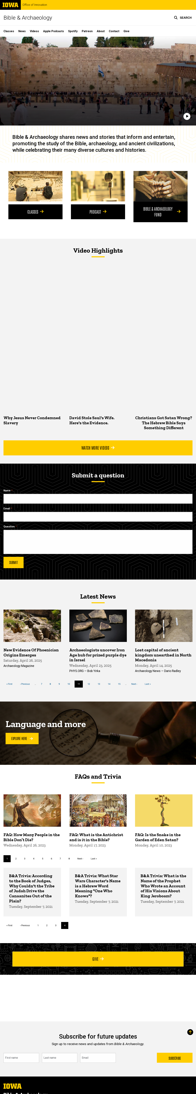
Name (6, 490)
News (22, 31)
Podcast (97, 211)
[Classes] (35, 186)
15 (120, 683)
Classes (8, 31)
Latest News (98, 596)
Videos (34, 31)
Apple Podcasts (53, 31)
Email (6, 508)
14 (110, 683)
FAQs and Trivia (98, 776)
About (101, 31)
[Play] (186, 116)
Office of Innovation (35, 4)
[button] (183, 18)
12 (90, 683)
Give (126, 31)
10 (69, 683)
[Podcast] (98, 186)
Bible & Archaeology (27, 17)
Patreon (87, 31)
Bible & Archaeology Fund (161, 211)
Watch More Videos (97, 447)
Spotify (73, 31)
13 (100, 683)
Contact (114, 31)
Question (9, 526)
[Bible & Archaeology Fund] (160, 186)
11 (80, 684)
